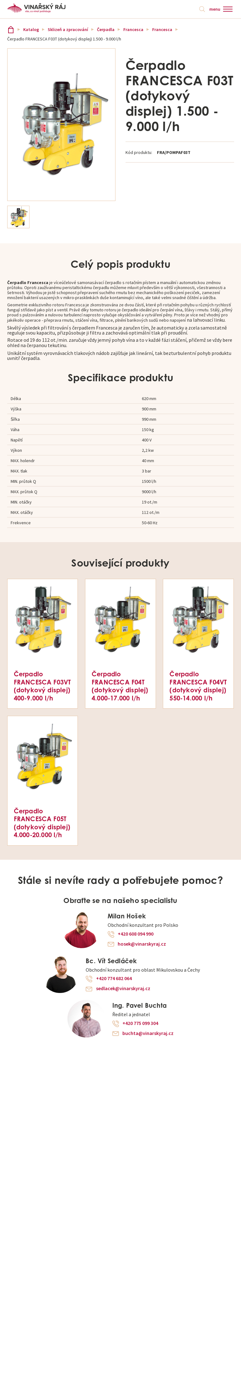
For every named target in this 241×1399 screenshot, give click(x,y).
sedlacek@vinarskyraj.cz (123, 988)
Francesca (133, 29)
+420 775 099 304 (140, 1023)
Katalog (31, 29)
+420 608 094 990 (135, 934)
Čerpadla (106, 29)
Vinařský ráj (11, 29)
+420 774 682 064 (114, 978)
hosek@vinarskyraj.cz (142, 944)
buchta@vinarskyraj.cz (148, 1033)
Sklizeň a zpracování (68, 29)
